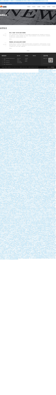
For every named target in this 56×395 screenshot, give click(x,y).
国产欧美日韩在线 (25, 94)
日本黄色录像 (43, 159)
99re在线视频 (10, 139)
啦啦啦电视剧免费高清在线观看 (50, 92)
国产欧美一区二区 (49, 141)
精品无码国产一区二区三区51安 (27, 201)
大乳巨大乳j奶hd (41, 150)
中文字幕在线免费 (17, 163)
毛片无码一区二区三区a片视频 (15, 157)
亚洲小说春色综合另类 (25, 235)
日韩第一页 (46, 137)
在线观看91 (10, 163)
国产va (54, 256)
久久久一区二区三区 (39, 241)
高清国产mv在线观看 (14, 200)
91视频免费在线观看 (16, 113)
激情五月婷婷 (16, 94)
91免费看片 (52, 89)
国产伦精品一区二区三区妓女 (25, 108)
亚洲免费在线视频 (3, 153)
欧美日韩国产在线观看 (43, 88)
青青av (28, 197)
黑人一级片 (47, 155)
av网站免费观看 (45, 147)
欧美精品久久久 (33, 96)
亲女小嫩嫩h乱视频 (28, 100)
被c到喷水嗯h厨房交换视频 (25, 209)
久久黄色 (51, 103)
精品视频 (6, 178)
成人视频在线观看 (18, 90)
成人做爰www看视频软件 (33, 209)
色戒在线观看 (13, 246)
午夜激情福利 (23, 159)
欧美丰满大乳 (6, 150)
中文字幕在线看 (24, 204)
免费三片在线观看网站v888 (43, 156)
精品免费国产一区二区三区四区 (12, 231)
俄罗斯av (53, 148)
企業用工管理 (19, 58)
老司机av (37, 188)
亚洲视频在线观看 (34, 88)
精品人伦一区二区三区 (29, 240)
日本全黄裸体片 (38, 145)
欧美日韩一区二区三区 (8, 200)
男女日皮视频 (30, 139)
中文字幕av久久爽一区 (40, 102)
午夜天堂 (50, 200)
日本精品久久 (34, 177)
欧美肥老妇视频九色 (33, 159)
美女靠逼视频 (46, 101)
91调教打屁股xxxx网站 (9, 154)
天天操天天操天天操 (53, 113)
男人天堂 (35, 90)
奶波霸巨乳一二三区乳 (4, 240)
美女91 (6, 152)
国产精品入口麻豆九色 (20, 137)
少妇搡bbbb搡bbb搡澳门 (31, 114)
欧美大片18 (51, 254)
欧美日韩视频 (14, 87)
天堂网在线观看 (21, 85)
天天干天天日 (47, 153)
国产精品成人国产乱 (3, 176)
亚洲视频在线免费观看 (40, 162)
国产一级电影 (4, 92)
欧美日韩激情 (8, 96)
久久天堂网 (23, 226)
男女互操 (5, 223)
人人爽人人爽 (50, 101)
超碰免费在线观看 (49, 246)
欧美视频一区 (33, 160)
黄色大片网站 (40, 183)
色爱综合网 (43, 108)
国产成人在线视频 (31, 146)
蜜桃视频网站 (54, 200)
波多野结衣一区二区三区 (10, 233)
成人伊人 (6, 236)
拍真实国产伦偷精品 (38, 253)
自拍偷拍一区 (22, 152)
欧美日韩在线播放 (43, 190)
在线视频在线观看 (37, 114)
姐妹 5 (47, 114)
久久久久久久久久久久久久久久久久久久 (14, 192)
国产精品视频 (9, 114)
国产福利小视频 (27, 159)
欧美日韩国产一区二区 (8, 235)
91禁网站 (11, 182)
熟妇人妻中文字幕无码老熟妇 (17, 103)
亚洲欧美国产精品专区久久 (7, 136)
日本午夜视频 (20, 144)
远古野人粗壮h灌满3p (28, 96)
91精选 (17, 240)
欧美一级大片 (52, 198)
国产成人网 (28, 92)
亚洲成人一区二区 (5, 158)
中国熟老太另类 (3, 154)
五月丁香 (48, 178)
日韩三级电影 (31, 178)
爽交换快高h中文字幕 (7, 84)
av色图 (32, 84)
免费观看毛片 (30, 131)
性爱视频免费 (51, 140)
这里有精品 (11, 103)
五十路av (28, 188)
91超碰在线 (41, 204)
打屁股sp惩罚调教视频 (50, 138)
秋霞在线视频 (8, 131)
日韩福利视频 (33, 147)
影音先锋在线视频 (35, 223)
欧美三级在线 (40, 131)
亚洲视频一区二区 (8, 149)
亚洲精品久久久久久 (3, 106)
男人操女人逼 (32, 92)
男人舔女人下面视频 (16, 112)
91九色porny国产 (29, 101)
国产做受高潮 (3, 183)
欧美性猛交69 (13, 136)
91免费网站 (26, 86)
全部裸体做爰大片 (47, 112)
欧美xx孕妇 (45, 233)
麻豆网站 (5, 233)
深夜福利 (54, 229)
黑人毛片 (2, 112)
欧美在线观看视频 (38, 159)
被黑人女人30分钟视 (23, 184)
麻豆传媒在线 (51, 229)
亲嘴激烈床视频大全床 (40, 182)
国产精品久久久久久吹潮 (40, 233)
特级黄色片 (27, 133)
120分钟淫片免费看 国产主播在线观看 (7, 102)
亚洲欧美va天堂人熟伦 (37, 190)
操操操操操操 (4, 145)
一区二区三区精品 (49, 227)
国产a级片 (34, 241)
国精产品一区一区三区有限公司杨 (34, 187)
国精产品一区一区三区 (48, 85)
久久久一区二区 (35, 236)
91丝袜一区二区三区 (8, 83)
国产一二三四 (39, 251)
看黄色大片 (18, 143)
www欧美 (2, 210)
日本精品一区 (7, 190)
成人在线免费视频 (41, 248)
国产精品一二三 (49, 135)
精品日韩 (28, 193)
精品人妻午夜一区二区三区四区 (17, 155)
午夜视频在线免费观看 (29, 135)
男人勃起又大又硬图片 (19, 83)
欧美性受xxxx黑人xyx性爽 (48, 95)
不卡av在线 (40, 105)
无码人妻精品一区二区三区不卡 (28, 111)
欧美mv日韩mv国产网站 (14, 114)
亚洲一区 (8, 185)
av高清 (11, 105)
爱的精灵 (5, 162)
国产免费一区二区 (28, 237)
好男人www (42, 137)
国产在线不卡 (38, 138)
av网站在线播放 (48, 176)
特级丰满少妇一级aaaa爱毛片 (51, 201)
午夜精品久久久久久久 (26, 97)
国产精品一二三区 (41, 187)
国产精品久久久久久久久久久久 (16, 105)
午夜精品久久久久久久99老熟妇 (10, 91)
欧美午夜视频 (23, 136)
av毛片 (22, 197)
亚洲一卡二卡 (26, 131)
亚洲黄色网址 (35, 157)
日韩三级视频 (32, 231)
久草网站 (24, 151)
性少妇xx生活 (38, 203)
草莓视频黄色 (4, 201)
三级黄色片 (36, 131)
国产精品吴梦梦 (28, 151)
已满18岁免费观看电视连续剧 (51, 194)
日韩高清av (35, 95)
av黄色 (27, 206)
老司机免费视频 (50, 114)
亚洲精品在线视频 (18, 84)
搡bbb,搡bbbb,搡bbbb (52, 155)
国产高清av (1, 111)
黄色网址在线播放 (17, 186)
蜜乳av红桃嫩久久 (14, 151)
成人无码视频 (27, 156)
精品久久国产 (28, 251)
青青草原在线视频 (50, 202)
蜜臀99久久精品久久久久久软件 (36, 135)
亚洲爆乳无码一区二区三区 (17, 210)
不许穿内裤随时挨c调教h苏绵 (24, 89)
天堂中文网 (52, 134)
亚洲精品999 (22, 242)
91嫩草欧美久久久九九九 (48, 193)
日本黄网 (26, 114)
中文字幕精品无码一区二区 (35, 86)
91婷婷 (8, 153)
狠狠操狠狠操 (11, 179)
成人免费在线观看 (5, 228)
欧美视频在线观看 (30, 225)
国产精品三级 (9, 206)
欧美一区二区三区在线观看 (23, 225)
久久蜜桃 (50, 131)
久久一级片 (43, 155)
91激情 (48, 225)
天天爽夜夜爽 (50, 87)
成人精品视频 (5, 195)
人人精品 (3, 99)
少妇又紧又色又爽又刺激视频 (39, 115)
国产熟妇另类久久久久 (45, 151)
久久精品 (33, 132)
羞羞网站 (48, 139)
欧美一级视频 (7, 103)
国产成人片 (21, 91)
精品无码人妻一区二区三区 (35, 87)
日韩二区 (54, 233)
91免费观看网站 (13, 225)
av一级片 (37, 177)
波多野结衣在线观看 (42, 245)
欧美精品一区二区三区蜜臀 (18, 138)
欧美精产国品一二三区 (43, 194)
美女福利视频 (52, 244)
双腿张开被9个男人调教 (8, 141)
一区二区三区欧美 (35, 225)
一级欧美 (5, 160)
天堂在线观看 (48, 113)
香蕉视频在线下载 (49, 243)
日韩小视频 (54, 252)
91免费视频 (36, 132)
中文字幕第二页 (44, 236)
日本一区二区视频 (9, 193)
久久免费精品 (34, 150)
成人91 (21, 112)
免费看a (22, 109)
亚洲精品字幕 (4, 96)
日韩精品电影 (29, 194)
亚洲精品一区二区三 (52, 107)
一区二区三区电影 (7, 232)
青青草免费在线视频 (13, 97)
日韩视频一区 (53, 90)
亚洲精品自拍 (2, 156)
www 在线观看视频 (18, 208)
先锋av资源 (49, 89)
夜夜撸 (24, 135)
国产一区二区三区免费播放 (49, 100)
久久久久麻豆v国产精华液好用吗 (36, 112)
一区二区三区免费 (5, 143)
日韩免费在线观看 (27, 256)
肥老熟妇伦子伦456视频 (6, 86)
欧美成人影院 (17, 225)
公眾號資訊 (26, 58)
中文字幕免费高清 (2, 179)
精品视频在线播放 (40, 232)
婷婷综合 (18, 160)
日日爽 (23, 111)
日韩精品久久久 (35, 179)
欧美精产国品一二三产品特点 (6, 246)
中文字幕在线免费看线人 (41, 95)
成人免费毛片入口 (10, 253)
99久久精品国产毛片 (5, 241)
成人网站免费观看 (43, 201)
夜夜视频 (21, 154)
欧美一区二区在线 (24, 112)
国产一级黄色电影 (25, 144)
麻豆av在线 (40, 246)
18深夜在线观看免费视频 (3, 114)
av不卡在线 (19, 204)
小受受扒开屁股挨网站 (19, 247)
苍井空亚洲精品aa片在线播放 (27, 91)
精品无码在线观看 (17, 187)
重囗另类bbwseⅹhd (45, 202)
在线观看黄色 (46, 102)
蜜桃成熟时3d (13, 132)
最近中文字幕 (16, 150)
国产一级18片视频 (4, 206)
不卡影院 (52, 176)
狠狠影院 (30, 104)
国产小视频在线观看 (41, 98)
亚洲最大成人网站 (12, 84)
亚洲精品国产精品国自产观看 (46, 192)
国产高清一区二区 (18, 134)
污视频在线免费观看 (28, 163)
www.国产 (26, 134)
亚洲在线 (14, 254)
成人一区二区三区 (6, 110)
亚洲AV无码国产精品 (36, 156)
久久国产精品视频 (8, 101)
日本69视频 (7, 179)
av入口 (49, 132)
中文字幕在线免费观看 (43, 207)
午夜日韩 (42, 142)
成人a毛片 (53, 115)
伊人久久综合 (24, 83)
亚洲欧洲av (54, 105)
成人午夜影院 (13, 244)
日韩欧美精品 (15, 179)
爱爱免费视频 (9, 137)
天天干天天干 (26, 104)
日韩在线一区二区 (11, 106)
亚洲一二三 (13, 187)
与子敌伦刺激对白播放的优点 (5, 148)
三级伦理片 (38, 88)
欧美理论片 (6, 197)
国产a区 (8, 89)
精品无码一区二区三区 (22, 114)
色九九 (43, 131)
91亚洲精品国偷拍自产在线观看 (15, 101)
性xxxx (17, 153)
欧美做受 (44, 185)
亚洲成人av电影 (7, 252)
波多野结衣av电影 (46, 161)
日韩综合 (48, 232)
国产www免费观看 (32, 249)
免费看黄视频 (53, 196)
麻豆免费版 (24, 141)
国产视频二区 (20, 94)
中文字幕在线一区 (27, 143)
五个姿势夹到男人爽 (8, 157)
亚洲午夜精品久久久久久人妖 (41, 90)
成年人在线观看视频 (49, 105)
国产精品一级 (27, 183)
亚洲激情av (31, 97)
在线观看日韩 (24, 107)
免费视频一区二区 (41, 244)
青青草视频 (33, 152)
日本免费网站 (6, 112)
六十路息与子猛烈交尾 (9, 238)
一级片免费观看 (46, 84)
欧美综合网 (44, 113)
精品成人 (7, 93)
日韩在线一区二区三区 (32, 138)
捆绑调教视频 (26, 113)
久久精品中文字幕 (6, 113)
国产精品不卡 (22, 190)
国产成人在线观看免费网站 (44, 111)
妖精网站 (6, 191)
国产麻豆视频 (47, 96)
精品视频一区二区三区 (49, 159)
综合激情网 (19, 145)
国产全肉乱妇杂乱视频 (49, 106)
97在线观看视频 (11, 257)
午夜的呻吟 (35, 234)
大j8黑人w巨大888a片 (34, 102)
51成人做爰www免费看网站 (38, 196)
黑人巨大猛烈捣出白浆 (44, 195)
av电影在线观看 (5, 204)
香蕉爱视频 (35, 197)
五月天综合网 (27, 257)
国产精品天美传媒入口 (35, 201)
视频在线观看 (25, 179)
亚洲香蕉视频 (31, 202)
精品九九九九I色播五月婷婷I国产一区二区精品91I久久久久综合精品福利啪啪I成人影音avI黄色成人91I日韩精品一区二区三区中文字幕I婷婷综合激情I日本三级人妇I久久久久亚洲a (24, 0)
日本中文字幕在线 (19, 158)
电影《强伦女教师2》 (50, 83)
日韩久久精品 (42, 250)
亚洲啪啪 (3, 108)
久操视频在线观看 (33, 154)
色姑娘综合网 (38, 250)
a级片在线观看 (46, 94)
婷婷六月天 (44, 232)
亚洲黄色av (24, 240)
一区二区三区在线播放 (37, 148)
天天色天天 (48, 130)
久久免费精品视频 (49, 158)
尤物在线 (45, 179)
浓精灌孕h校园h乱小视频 (12, 99)
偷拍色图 (20, 115)
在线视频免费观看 (32, 108)
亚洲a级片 (33, 105)
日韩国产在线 (21, 135)
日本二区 (35, 207)
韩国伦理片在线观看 (24, 84)
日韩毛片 (42, 145)
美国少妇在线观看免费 (15, 115)
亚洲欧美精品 (16, 104)
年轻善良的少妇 (19, 243)
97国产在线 (18, 109)
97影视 (33, 131)
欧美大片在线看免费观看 (28, 140)
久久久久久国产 (37, 93)
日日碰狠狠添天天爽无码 (43, 139)
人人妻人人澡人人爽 (9, 155)
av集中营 (46, 132)
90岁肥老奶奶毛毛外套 (13, 227)
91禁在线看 (19, 228)
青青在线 (21, 186)
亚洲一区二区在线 (44, 243)
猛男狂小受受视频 (2, 234)
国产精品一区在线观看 (16, 102)
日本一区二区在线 (50, 210)
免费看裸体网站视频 (17, 89)
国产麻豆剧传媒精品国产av (35, 140)
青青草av (11, 96)
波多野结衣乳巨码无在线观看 (7, 135)
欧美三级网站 (45, 256)
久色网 (12, 100)
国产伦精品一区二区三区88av (43, 86)
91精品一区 (1, 134)
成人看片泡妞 (3, 141)
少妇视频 (4, 227)
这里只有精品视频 (40, 143)
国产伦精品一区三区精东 (16, 100)
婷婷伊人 (1, 158)
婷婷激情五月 (8, 160)
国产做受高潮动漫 (23, 241)
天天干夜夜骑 (49, 156)
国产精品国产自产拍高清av (51, 110)
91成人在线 (36, 94)
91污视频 (32, 229)
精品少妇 (47, 185)
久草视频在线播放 (14, 193)
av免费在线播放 (11, 89)
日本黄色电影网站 (20, 151)
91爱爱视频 (12, 198)
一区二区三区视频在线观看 (51, 181)
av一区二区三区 (2, 200)
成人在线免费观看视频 (38, 108)
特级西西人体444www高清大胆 (46, 239)
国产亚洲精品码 (34, 136)
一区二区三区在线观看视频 (36, 206)
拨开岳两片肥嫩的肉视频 (14, 149)
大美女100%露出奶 (6, 109)
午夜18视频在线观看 (22, 183)
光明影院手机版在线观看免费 (46, 230)
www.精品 (48, 195)
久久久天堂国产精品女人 (29, 186)
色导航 (20, 182)
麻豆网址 (3, 83)
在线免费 (19, 185)
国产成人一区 (43, 242)
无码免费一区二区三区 (24, 99)
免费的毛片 (25, 161)
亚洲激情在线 (30, 206)
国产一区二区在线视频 (38, 192)
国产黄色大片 (37, 141)
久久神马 (35, 228)
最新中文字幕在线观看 (12, 189)
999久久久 (1, 160)
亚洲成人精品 (46, 205)
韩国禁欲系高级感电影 (7, 134)
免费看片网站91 (17, 132)
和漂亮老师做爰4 (52, 232)
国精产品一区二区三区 (48, 187)
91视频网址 (8, 225)
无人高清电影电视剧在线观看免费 (41, 136)
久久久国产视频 (19, 209)
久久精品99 (50, 151)
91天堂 (6, 225)
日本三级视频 (43, 148)
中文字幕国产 (42, 184)
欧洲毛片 (42, 179)
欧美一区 (16, 201)
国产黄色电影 (2, 110)
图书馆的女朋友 (33, 145)
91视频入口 (28, 102)
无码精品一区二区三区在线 (21, 234)
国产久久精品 (51, 185)
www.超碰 (41, 189)
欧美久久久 (1, 195)
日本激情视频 (11, 144)
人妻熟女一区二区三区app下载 (30, 141)
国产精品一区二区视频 (36, 178)
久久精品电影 (27, 190)
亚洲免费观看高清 (24, 208)
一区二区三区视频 (52, 234)
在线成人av (20, 189)
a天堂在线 (52, 187)
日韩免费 (51, 153)
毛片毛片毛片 (52, 93)
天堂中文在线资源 (14, 159)
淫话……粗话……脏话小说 (13, 109)
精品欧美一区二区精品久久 (15, 135)
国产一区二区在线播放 (22, 176)
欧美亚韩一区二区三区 (6, 88)
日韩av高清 (18, 241)
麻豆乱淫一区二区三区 (3, 193)
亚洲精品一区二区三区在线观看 (11, 140)
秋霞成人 (36, 247)
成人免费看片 (22, 130)
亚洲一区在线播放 (28, 192)
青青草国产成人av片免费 (13, 131)
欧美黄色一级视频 (23, 254)
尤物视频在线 (5, 137)
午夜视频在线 (41, 109)
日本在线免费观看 (36, 84)
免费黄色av (5, 226)
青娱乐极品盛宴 (46, 107)
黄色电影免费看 (48, 93)
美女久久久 (40, 91)
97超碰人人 (35, 227)
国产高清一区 (51, 241)
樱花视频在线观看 (52, 207)
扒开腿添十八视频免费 (21, 195)
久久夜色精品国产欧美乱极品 (48, 115)
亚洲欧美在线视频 (47, 134)
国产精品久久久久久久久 (25, 98)
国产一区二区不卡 (51, 149)
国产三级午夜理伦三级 (23, 199)
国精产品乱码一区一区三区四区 (14, 85)
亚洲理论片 (36, 89)
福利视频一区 (42, 99)
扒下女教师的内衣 (21, 161)
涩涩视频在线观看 (44, 158)
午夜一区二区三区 (23, 100)
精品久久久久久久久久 (22, 133)
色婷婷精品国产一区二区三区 (24, 248)
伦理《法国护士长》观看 (16, 194)
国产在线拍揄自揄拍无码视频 (36, 184)
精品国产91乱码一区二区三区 (10, 205)
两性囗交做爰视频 (45, 160)
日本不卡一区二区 (23, 192)
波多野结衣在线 (36, 229)
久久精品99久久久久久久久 (28, 142)
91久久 (41, 191)
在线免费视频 (32, 90)
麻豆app (39, 200)
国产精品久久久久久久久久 (37, 235)
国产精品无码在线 (36, 246)
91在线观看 (51, 157)
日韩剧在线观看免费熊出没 (24, 244)
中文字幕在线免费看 (6, 163)
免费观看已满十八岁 (33, 162)
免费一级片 (2, 85)
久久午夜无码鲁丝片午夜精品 (11, 90)
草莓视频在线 (34, 233)
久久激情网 (34, 250)
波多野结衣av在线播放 (41, 103)
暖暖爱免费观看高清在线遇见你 (10, 138)
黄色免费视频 (54, 180)
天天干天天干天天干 (30, 246)
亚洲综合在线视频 (6, 230)
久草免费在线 (31, 133)
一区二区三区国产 (15, 249)
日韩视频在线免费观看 (20, 146)
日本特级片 (6, 251)
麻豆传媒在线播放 (13, 202)
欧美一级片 (14, 139)
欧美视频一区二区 (37, 100)
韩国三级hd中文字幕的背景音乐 (36, 142)
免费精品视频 (10, 95)
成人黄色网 (10, 190)
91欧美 (1, 145)
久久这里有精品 (13, 83)
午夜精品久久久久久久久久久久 (7, 98)
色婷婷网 (26, 188)
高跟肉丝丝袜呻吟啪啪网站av (18, 111)
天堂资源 (33, 100)
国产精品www (7, 208)
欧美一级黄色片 (16, 144)
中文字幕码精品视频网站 (10, 239)
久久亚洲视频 (39, 151)
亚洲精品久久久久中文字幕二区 (33, 183)
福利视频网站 (28, 253)
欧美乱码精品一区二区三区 (36, 193)
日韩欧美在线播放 (51, 98)
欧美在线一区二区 (23, 177)
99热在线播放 (29, 196)
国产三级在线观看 (24, 87)
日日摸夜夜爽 (39, 238)
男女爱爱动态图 (34, 161)
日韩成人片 (44, 141)
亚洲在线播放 (7, 248)
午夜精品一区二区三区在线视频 (42, 247)
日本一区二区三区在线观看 (51, 109)
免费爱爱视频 (7, 189)
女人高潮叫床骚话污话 (30, 83)
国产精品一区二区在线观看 (35, 109)
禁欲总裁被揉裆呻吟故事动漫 (36, 101)
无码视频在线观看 (23, 105)
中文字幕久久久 (7, 180)
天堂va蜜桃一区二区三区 (15, 183)
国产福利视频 (29, 112)
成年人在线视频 (14, 158)
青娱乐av (39, 94)
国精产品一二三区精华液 (36, 189)
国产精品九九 (33, 205)
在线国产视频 (36, 92)
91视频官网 (20, 107)
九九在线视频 (2, 251)
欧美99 (48, 200)
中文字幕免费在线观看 (42, 152)
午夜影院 (48, 207)
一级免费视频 (22, 188)
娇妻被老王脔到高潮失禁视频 (51, 208)
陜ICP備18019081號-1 (24, 67)
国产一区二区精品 (45, 183)
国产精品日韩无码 (32, 188)
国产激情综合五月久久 (27, 95)
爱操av (5, 156)
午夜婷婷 (38, 99)
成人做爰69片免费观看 (39, 154)
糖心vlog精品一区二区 (35, 185)
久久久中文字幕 (10, 249)
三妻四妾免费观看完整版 (42, 133)
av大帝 (51, 144)
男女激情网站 (42, 161)
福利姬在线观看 (45, 109)
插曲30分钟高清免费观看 (13, 180)
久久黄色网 (24, 138)
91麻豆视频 (30, 193)
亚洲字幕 (19, 178)
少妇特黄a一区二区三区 (43, 178)
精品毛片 (54, 157)
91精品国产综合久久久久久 (14, 86)
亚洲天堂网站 (17, 229)
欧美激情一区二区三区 (41, 144)
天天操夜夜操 (43, 203)
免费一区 (7, 106)
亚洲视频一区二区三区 (36, 186)
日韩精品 (9, 143)
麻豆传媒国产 (17, 107)
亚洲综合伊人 (29, 84)
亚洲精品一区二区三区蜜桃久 (41, 153)
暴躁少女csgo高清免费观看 (26, 249)
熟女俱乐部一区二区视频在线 (32, 203)
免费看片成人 (25, 153)
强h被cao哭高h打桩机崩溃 (25, 178)
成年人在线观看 (46, 131)
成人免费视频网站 (27, 231)
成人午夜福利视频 (43, 135)
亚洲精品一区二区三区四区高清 (25, 90)
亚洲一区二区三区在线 (10, 145)
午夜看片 (42, 94)
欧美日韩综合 (48, 228)
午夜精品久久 (30, 210)
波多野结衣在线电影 (3, 101)
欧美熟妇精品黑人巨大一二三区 (43, 87)
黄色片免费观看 (39, 113)
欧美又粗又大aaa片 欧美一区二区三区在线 (38, 104)
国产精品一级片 (15, 185)
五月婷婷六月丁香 (22, 88)
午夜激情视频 (37, 231)
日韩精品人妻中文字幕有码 (16, 154)
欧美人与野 (35, 83)
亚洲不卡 (5, 140)
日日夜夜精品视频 (18, 87)
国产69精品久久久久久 (47, 209)
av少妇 (49, 147)
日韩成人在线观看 (8, 255)
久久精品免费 (15, 145)
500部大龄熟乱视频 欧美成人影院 (15, 199)
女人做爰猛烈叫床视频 (17, 130)
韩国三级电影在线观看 (19, 97)
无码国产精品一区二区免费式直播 (4, 182)
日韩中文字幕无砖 (53, 250)
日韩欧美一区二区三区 (47, 145)
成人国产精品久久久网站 (50, 206)
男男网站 (49, 163)
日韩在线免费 (13, 208)
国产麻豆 (4, 205)
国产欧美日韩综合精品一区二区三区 (40, 85)
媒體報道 (26, 61)
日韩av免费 (8, 132)
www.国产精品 (45, 204)
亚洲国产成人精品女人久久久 (21, 156)
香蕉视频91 (31, 156)
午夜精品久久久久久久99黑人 (25, 115)
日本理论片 (4, 194)
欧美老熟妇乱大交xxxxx (8, 151)
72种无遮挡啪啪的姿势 (8, 187)
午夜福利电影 (40, 236)
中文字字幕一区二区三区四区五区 (31, 199)
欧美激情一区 (20, 149)
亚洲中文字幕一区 (14, 238)
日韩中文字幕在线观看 (10, 194)
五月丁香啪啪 (9, 142)
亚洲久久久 (52, 190)
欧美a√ (33, 255)
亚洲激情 (20, 106)
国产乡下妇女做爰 (47, 186)
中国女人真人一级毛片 (28, 145)
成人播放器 (36, 105)
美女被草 (39, 205)
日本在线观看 (29, 87)
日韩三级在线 (21, 113)
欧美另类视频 (40, 230)
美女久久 (7, 95)
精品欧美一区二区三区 (6, 250)
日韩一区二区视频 (12, 88)
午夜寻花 (39, 107)
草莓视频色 (11, 111)
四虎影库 (39, 179)
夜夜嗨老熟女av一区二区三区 (33, 230)
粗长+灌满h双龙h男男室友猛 (38, 198)
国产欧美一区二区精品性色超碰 (33, 98)
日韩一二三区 (44, 246)
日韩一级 (30, 86)
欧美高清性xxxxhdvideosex (13, 110)
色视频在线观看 (41, 130)
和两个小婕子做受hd (34, 182)
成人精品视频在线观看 (25, 106)
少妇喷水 (14, 95)
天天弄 (4, 149)
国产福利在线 (17, 91)
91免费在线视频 (20, 150)
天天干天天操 (11, 254)
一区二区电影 (35, 99)
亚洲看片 (18, 245)
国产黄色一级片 (8, 198)
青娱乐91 (9, 100)
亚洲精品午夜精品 (17, 188)
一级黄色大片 (52, 130)
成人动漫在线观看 (33, 163)
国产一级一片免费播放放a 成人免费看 (29, 85)
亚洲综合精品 (8, 97)
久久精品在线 (19, 108)
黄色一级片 (29, 94)
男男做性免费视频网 (42, 93)
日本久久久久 (4, 100)
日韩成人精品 (5, 185)
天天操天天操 (10, 158)
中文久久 (6, 231)
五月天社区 (23, 86)
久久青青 (11, 185)
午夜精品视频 (49, 240)
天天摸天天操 (7, 207)
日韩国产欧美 (20, 205)
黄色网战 (4, 97)
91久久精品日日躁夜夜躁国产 (43, 89)
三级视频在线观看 (32, 253)
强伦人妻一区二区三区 (8, 108)
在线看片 (52, 152)
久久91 (26, 226)
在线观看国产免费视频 (50, 236)
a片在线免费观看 (25, 233)
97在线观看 (26, 242)
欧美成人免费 (54, 141)
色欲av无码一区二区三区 (35, 139)
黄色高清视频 (46, 140)
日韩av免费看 (45, 208)
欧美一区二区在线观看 (32, 89)
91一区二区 (42, 107)
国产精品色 (28, 153)
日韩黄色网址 (47, 108)
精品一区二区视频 (7, 85)
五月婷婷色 (21, 233)
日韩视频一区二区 (48, 90)
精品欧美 (34, 155)
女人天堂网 (19, 177)
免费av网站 (30, 248)
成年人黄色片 (46, 182)
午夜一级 (20, 203)
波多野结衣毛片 (38, 195)
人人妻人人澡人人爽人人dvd (36, 106)
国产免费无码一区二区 (13, 148)
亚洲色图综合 (39, 199)
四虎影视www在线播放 (46, 157)
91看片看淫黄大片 (15, 96)
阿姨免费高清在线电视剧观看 (40, 96)
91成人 (32, 239)
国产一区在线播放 (13, 143)
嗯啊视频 (54, 100)
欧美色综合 (33, 94)
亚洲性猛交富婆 (9, 87)
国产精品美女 (51, 96)
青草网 (36, 205)
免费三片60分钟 (11, 104)
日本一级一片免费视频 (11, 94)
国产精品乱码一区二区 (38, 158)
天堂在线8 (31, 153)
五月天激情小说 (9, 178)
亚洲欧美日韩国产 (24, 155)
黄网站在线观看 (18, 92)
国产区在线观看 (20, 153)
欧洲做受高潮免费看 (32, 93)
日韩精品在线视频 (9, 115)
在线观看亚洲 (54, 237)
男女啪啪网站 (46, 257)
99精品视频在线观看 (34, 137)
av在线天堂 (46, 148)
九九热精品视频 (41, 185)
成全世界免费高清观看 (8, 183)
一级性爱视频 (4, 138)
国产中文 (53, 227)
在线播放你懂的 (42, 140)
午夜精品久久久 (21, 93)
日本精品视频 (11, 210)
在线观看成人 (13, 142)
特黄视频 (29, 137)
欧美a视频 (37, 133)
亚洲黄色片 (26, 245)
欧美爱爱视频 (45, 181)
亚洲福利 (8, 201)
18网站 (21, 141)
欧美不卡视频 (50, 252)
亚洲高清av (35, 153)
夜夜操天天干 (18, 242)
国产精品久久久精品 (43, 106)
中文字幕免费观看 (13, 206)
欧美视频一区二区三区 (11, 107)
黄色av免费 (47, 242)
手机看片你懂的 (51, 248)
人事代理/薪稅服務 (19, 62)
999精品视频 (40, 92)
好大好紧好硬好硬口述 (30, 110)
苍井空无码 (16, 195)
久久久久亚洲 (2, 147)
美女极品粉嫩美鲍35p (20, 131)
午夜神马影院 (29, 161)
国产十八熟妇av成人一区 (16, 248)
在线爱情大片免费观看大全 (44, 252)
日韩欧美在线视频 (42, 100)
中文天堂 (2, 84)
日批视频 (26, 252)
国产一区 (27, 176)
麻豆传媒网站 (3, 157)
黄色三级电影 (8, 227)
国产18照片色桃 (27, 187)
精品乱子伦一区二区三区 (51, 86)
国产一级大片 (53, 223)
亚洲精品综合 (24, 237)
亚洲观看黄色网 (46, 146)
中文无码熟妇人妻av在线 (19, 139)
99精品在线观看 (42, 186)
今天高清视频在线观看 (6, 144)
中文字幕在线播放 (14, 108)
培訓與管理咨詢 (19, 61)
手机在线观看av (36, 134)
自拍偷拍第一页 (14, 98)
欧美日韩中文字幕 (48, 91)
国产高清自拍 (49, 88)
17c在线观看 (18, 99)
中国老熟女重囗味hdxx (21, 96)
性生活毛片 (11, 147)
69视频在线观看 (48, 152)
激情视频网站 (19, 251)
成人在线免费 (44, 105)
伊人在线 (16, 251)
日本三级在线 (44, 228)
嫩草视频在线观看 (19, 98)
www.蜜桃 (9, 191)
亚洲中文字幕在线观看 (52, 146)
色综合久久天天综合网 (3, 89)
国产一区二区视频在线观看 (27, 109)
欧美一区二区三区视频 (10, 152)
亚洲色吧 (5, 91)
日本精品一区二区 (25, 232)
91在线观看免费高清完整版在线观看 (49, 197)
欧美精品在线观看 (28, 177)
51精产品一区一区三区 (17, 152)
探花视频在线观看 (11, 146)
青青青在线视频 (19, 250)
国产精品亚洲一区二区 (3, 155)
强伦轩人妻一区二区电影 (23, 102)
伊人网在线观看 (32, 158)
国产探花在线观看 (10, 150)
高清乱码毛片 (43, 112)
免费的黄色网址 (3, 131)
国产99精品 (42, 101)
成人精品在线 (35, 113)
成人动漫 (42, 210)
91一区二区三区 (47, 144)
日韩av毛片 (30, 106)
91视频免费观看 (6, 139)
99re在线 (38, 207)
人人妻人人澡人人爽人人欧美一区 (13, 93)
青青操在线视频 (17, 88)
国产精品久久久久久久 (12, 207)
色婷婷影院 (32, 148)
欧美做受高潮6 (35, 149)
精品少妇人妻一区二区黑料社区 (20, 140)
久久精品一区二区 (22, 253)
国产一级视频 (18, 196)
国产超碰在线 (45, 154)
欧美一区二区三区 (29, 105)
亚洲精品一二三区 (50, 183)
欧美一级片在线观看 (26, 146)
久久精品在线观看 (27, 103)
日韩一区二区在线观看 (43, 176)
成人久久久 (46, 231)
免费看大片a (39, 137)
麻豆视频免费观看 (12, 134)
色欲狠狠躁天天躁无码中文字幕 (26, 147)
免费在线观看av (46, 104)
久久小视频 (50, 148)
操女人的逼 (26, 198)
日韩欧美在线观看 (41, 84)
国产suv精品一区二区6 (45, 149)
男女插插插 (23, 103)
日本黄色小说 (53, 88)
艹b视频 (24, 186)
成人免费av (54, 177)
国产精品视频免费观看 (13, 196)
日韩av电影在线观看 (29, 132)
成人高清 (3, 103)
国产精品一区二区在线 (12, 153)
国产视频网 (38, 252)
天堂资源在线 (29, 254)
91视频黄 (22, 239)
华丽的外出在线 (6, 104)
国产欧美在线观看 (43, 114)
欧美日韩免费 (23, 163)
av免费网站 (11, 243)
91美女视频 (1, 237)
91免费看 (43, 198)
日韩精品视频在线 (4, 132)
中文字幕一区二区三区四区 (34, 103)
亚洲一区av (19, 86)
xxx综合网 (1, 181)
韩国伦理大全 (32, 95)
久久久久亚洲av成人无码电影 (23, 191)
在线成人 (7, 162)
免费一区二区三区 (18, 136)
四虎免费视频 (38, 191)
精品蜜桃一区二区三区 (17, 253)
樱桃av (24, 198)
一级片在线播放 (12, 229)
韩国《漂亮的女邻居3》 (31, 245)
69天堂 (40, 201)
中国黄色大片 (6, 107)
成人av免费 (48, 247)
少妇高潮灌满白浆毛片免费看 (16, 255)
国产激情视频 (16, 161)
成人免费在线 (7, 99)
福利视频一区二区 (45, 229)
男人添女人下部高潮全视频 (6, 133)
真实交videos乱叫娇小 (34, 151)
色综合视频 (53, 144)
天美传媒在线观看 (51, 104)
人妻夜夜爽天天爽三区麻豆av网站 (29, 130)
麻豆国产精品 (23, 134)
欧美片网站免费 (19, 206)
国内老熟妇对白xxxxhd (34, 208)
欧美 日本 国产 (11, 113)
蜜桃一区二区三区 (29, 99)
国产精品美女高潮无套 (35, 91)
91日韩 (7, 100)
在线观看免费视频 (47, 103)
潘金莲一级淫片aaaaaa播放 (19, 95)
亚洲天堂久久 (23, 182)
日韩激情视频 (49, 223)
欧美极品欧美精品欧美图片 (16, 184)
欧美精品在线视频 (12, 234)
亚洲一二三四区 (25, 150)
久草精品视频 (37, 152)
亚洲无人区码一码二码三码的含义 (41, 83)
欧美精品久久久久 (23, 92)
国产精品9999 (30, 242)
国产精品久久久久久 (24, 181)
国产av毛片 (22, 145)
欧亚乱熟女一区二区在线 (26, 154)
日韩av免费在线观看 (14, 160)
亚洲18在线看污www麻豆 (8, 159)
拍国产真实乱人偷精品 (47, 99)
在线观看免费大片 (30, 243)
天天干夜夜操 (36, 130)
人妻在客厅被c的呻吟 (28, 88)
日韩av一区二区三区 (44, 110)
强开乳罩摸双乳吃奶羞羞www (28, 250)
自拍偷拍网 (1, 209)
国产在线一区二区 (29, 107)
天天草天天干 (31, 236)
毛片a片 (10, 208)
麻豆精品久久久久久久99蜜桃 (17, 226)
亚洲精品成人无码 (26, 93)
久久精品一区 (4, 115)
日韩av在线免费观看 (6, 105)
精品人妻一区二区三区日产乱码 (35, 194)
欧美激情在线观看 (51, 94)
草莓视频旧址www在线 (11, 204)
